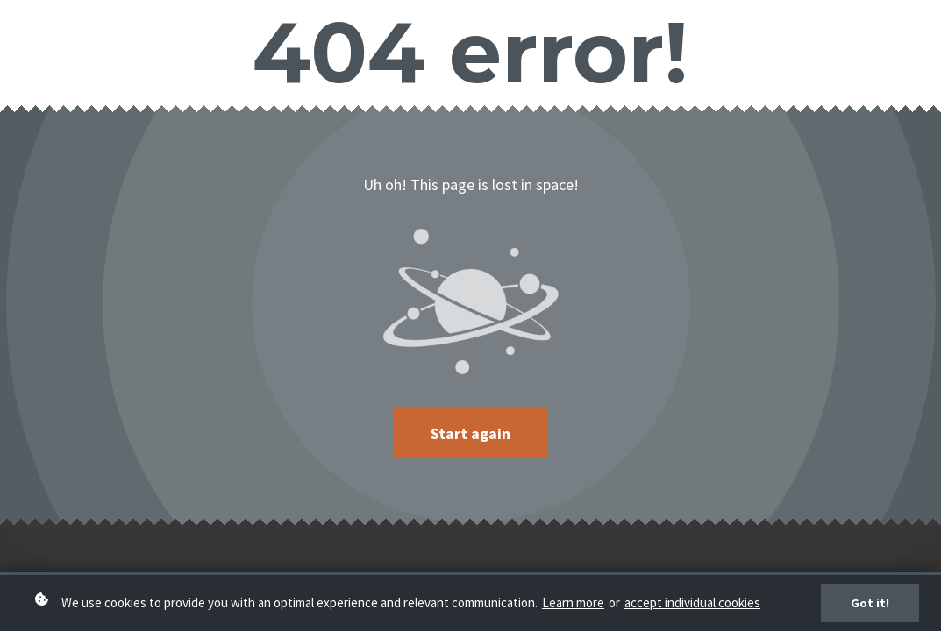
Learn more (573, 602)
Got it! (870, 603)
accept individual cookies (692, 602)
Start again (470, 433)
